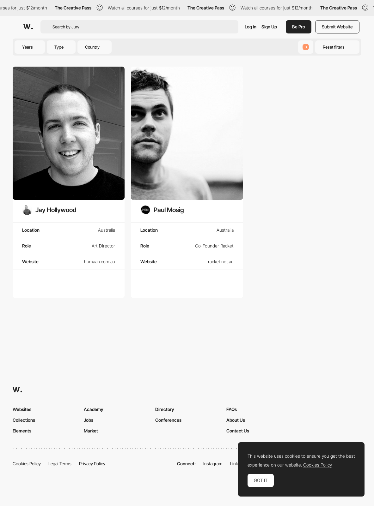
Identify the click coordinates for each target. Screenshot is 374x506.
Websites (22, 409)
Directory (164, 409)
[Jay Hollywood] (49, 210)
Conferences (168, 420)
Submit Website (337, 26)
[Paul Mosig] (162, 210)
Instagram (213, 463)
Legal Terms (59, 463)
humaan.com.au (99, 261)
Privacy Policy (92, 463)
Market (91, 430)
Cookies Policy (27, 463)
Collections (24, 420)
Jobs (88, 420)
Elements (22, 430)
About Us (235, 420)
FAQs (231, 409)
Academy (93, 409)
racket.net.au (221, 261)
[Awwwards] (28, 26)
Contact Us (237, 430)
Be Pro (298, 26)
